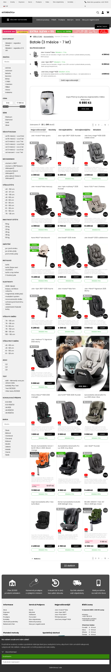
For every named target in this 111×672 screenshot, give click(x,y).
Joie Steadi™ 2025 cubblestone (96, 237)
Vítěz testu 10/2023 (12, 391)
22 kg (7, 229)
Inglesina (8, 92)
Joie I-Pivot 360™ (61, 614)
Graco (7, 90)
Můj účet (32, 612)
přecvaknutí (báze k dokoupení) (13, 177)
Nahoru (36, 558)
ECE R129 (8, 402)
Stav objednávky (58, 2)
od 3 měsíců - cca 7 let (14, 141)
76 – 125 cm (9, 214)
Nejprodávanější (38, 129)
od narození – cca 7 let (14, 152)
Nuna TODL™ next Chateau (94, 186)
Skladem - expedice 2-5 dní (14, 49)
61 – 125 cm (9, 208)
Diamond (8, 120)
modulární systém (12, 296)
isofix (7, 265)
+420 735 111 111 (87, 616)
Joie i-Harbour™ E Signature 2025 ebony (41, 340)
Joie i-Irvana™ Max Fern (67, 288)
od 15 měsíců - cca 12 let (14, 136)
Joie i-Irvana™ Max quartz (41, 136)
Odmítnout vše (55, 667)
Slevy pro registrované (90, 20)
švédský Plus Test (12, 386)
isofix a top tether (12, 272)
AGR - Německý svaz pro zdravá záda (14, 382)
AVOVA (8, 68)
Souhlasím (7, 656)
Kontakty (70, 2)
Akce (4, 2)
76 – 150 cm (10, 329)
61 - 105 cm (9, 351)
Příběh (53, 20)
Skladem (98, 129)
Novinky (53, 129)
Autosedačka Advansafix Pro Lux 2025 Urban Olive (95, 395)
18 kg (7, 224)
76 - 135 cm (9, 323)
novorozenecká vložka (13, 299)
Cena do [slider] (22, 106)
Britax (7, 79)
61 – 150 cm (9, 211)
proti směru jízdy (11, 254)
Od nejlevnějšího (83, 129)
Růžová (8, 441)
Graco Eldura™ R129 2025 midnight (40, 395)
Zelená (8, 447)
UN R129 (8, 407)
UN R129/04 (9, 413)
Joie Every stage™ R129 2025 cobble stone (94, 137)
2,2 (6, 364)
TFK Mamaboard (60, 616)
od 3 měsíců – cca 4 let (14, 147)
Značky (12, 2)
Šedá (7, 455)
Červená (8, 438)
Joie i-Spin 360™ (47, 62)
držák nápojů (10, 286)
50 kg (7, 237)
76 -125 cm (9, 326)
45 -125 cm (9, 200)
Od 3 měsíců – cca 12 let (14, 144)
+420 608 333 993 (88, 620)
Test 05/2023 (10, 388)
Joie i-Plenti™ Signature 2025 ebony (95, 289)
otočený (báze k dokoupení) (11, 172)
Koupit (49, 175)
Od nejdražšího (66, 129)
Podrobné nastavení (11, 662)
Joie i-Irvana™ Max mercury (41, 186)
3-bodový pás (10, 275)
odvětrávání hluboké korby (13, 308)
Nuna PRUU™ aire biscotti (40, 237)
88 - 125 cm (9, 332)
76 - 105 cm (9, 321)
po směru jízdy (10, 251)
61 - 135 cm (9, 203)
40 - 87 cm (9, 192)
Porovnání (32, 616)
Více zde (85, 109)
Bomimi (8, 76)
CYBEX (7, 81)
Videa (47, 2)
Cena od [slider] (5, 106)
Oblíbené (32, 614)
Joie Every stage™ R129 (49, 72)
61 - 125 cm (9, 353)
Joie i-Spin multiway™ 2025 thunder (68, 187)
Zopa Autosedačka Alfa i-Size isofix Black (42, 502)
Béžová (8, 433)
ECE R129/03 (9, 405)
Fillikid (7, 87)
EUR (5, 6)
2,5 (6, 370)
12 (105, 125)
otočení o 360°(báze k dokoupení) (13, 167)
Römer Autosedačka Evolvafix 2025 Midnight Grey (69, 502)
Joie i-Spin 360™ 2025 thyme (42, 288)
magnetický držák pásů (14, 294)
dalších (69, 565)
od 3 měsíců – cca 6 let (14, 150)
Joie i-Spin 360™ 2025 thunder (69, 136)
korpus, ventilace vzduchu (11, 290)
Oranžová (9, 436)
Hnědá (7, 449)
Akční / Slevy (102, 26)
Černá (7, 452)
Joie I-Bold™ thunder (92, 445)
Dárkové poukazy (42, 20)
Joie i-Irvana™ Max (48, 52)
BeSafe (8, 73)
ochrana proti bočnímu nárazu (14, 303)
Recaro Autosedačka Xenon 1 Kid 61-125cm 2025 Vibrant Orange (42, 447)
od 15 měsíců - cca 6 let (14, 139)
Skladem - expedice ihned (13, 44)
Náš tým (70, 20)
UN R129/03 (9, 410)
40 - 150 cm (10, 189)
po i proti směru (11, 248)
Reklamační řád (9, 623)
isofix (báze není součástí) (11, 268)
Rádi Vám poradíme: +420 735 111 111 (96, 4)
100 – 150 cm (10, 334)
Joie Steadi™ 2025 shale (67, 237)
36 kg (7, 235)
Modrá (7, 444)
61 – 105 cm (9, 205)
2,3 (6, 367)
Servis (30, 2)
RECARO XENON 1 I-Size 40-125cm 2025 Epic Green (94, 502)
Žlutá (7, 430)
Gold (7, 122)
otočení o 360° (11, 163)
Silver (7, 125)
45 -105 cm (9, 197)
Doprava (21, 2)
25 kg (7, 232)
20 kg (7, 227)
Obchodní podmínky (10, 621)
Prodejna (39, 2)
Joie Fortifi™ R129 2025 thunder (69, 394)
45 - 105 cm (9, 195)
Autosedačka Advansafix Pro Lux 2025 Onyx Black (68, 446)
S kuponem (36, 484)
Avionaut (8, 71)
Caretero (8, 84)
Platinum (8, 117)
